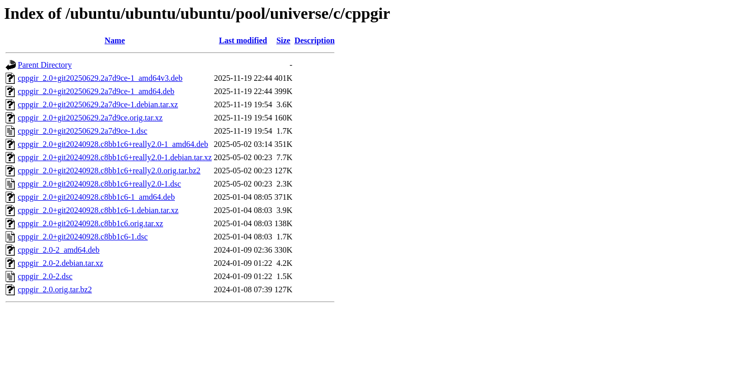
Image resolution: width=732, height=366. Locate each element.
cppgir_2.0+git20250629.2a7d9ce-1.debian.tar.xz (98, 104)
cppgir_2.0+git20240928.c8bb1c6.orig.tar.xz (90, 223)
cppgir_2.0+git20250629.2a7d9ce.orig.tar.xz (90, 117)
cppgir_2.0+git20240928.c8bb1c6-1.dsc (83, 236)
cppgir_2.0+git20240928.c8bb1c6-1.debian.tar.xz (98, 210)
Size (284, 40)
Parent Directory (45, 64)
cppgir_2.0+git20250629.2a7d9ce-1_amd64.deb (96, 91)
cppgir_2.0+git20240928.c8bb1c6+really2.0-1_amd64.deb (113, 144)
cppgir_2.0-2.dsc (45, 276)
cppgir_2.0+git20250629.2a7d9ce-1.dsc (82, 131)
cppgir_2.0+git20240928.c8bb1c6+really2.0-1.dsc (99, 183)
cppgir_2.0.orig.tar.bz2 (55, 289)
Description (314, 40)
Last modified (243, 40)
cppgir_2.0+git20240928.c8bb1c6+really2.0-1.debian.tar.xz (115, 157)
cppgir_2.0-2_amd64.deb (59, 250)
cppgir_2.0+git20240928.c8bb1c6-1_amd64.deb (96, 197)
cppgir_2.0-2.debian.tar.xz (60, 263)
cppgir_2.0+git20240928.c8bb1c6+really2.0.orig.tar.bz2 (109, 170)
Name (115, 40)
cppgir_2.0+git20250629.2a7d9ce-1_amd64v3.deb (100, 78)
